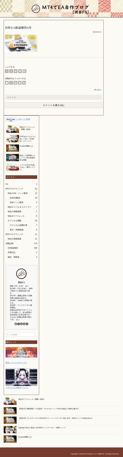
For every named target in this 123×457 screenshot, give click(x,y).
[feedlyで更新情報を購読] (20, 83)
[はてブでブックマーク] (15, 71)
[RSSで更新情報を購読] (24, 83)
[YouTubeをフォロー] (15, 83)
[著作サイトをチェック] (7, 83)
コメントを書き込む (54, 105)
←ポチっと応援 (23, 119)
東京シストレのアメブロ (16, 363)
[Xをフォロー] (11, 83)
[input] (21, 335)
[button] (24, 71)
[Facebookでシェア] (11, 71)
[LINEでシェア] (20, 71)
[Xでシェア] (7, 71)
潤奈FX (21, 282)
